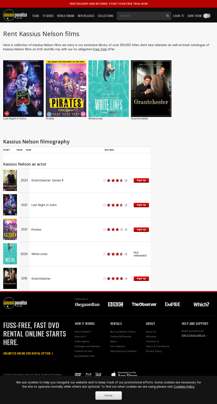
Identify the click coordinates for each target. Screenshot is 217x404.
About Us (151, 331)
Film (28, 150)
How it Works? (83, 331)
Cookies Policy (184, 387)
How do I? (80, 336)
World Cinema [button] (65, 15)
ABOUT (150, 323)
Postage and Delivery (87, 346)
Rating (109, 150)
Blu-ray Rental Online (122, 331)
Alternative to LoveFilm (123, 351)
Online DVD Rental (120, 336)
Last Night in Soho (14, 118)
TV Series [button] (48, 15)
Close (108, 395)
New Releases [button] (86, 15)
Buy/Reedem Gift (85, 356)
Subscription (82, 341)
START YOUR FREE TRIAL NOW (109, 4)
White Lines (95, 118)
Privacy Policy (154, 351)
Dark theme (195, 15)
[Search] (140, 16)
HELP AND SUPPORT (195, 323)
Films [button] (35, 15)
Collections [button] (105, 15)
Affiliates (151, 336)
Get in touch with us (193, 335)
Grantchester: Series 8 (47, 180)
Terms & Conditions (157, 346)
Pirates (50, 118)
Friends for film (83, 351)
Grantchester (139, 118)
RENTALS (116, 323)
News (113, 341)
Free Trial (99, 49)
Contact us (152, 341)
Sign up (141, 180)
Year (19, 150)
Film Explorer (117, 346)
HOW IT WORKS (85, 323)
